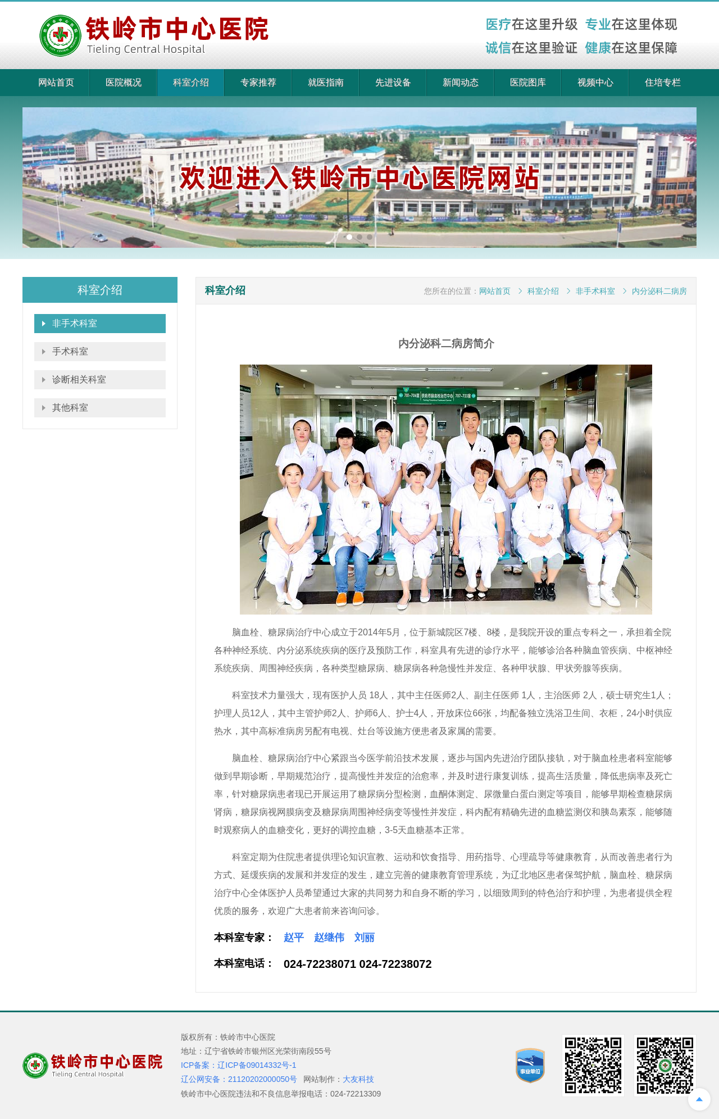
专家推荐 (258, 82)
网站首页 (56, 82)
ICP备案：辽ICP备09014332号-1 (238, 1065)
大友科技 (358, 1079)
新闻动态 (461, 82)
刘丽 (364, 937)
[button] (349, 237)
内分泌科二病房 (659, 290)
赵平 (294, 937)
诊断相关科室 (79, 379)
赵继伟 (329, 937)
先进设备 (393, 82)
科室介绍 (191, 82)
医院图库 (528, 82)
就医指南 (326, 82)
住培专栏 (663, 82)
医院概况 (124, 82)
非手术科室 (74, 323)
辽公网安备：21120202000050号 (239, 1079)
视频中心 (595, 82)
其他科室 (70, 407)
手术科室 (70, 351)
